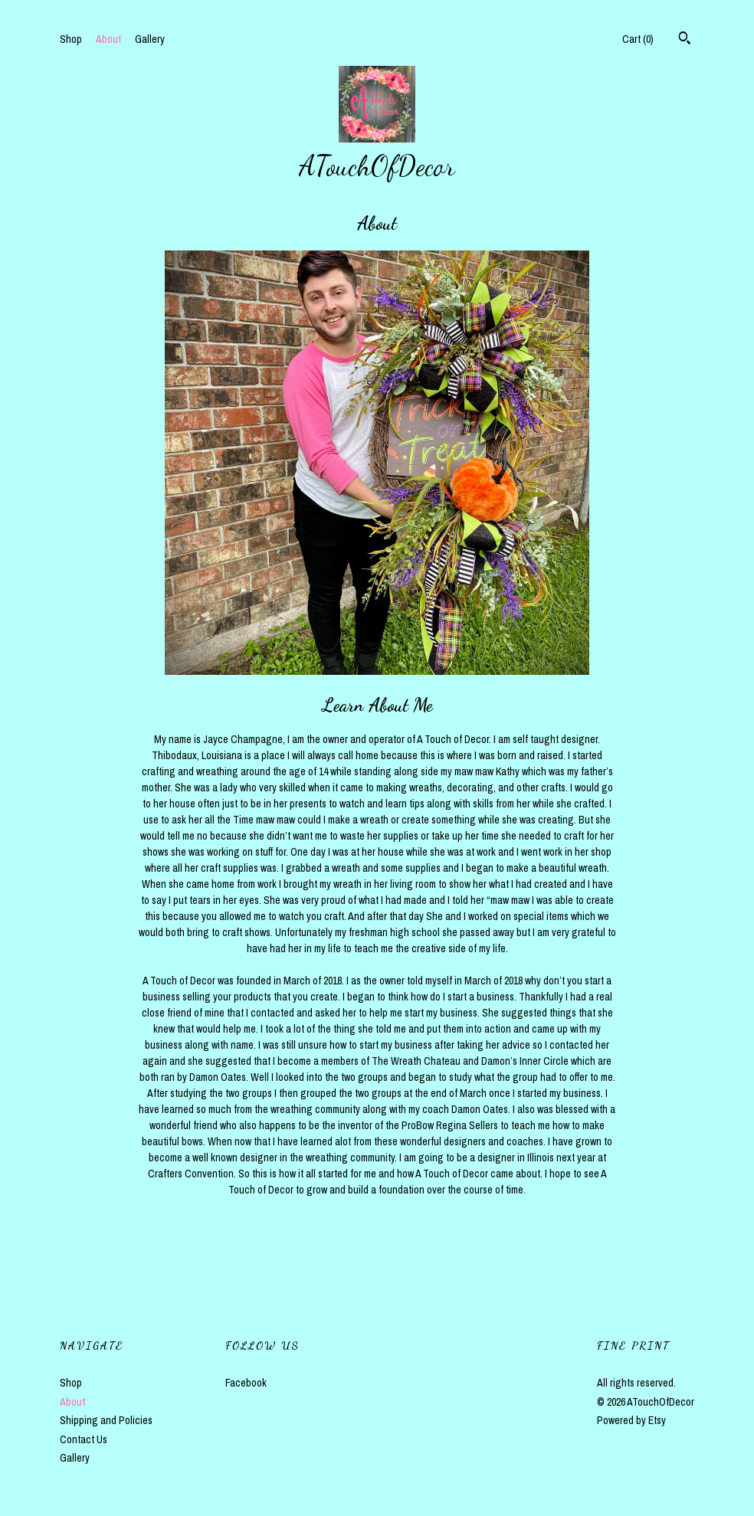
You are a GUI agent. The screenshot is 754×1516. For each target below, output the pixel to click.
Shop (71, 39)
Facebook (246, 1383)
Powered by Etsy (631, 1420)
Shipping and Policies (106, 1420)
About (108, 39)
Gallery (150, 39)
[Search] (684, 39)
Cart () (638, 39)
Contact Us (83, 1439)
